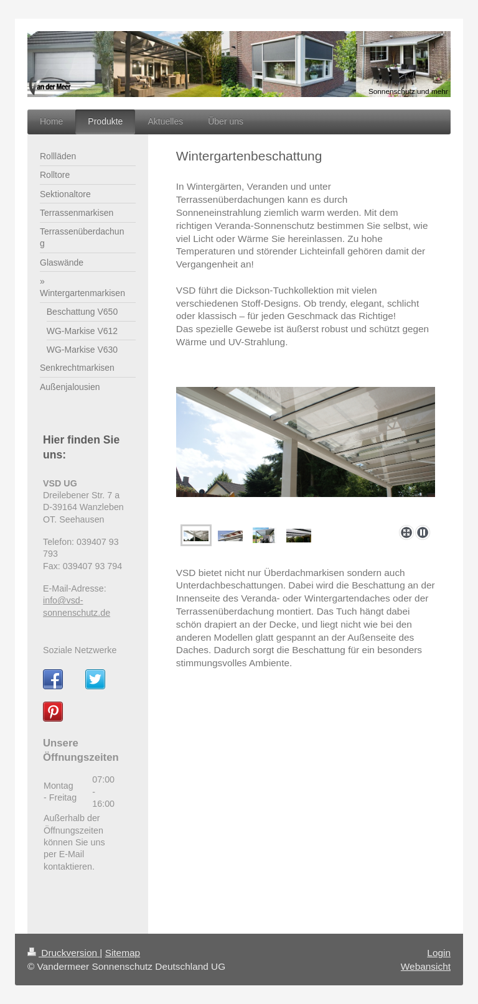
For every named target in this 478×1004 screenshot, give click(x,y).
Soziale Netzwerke (79, 650)
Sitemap (122, 952)
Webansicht (426, 966)
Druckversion (63, 952)
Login (439, 952)
